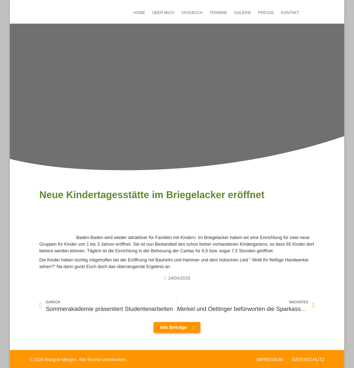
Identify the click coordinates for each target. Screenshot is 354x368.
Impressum (269, 359)
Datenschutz (308, 359)
